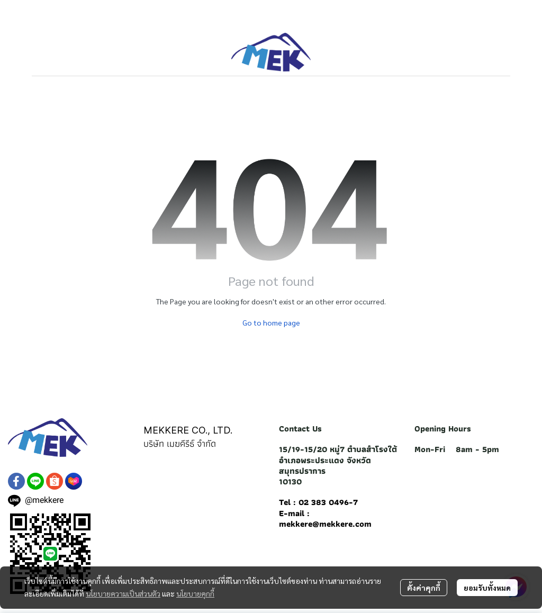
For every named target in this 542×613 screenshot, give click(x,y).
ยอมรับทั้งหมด (487, 587)
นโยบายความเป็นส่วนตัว (123, 593)
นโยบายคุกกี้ (195, 593)
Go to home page (271, 322)
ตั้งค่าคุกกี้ (423, 587)
